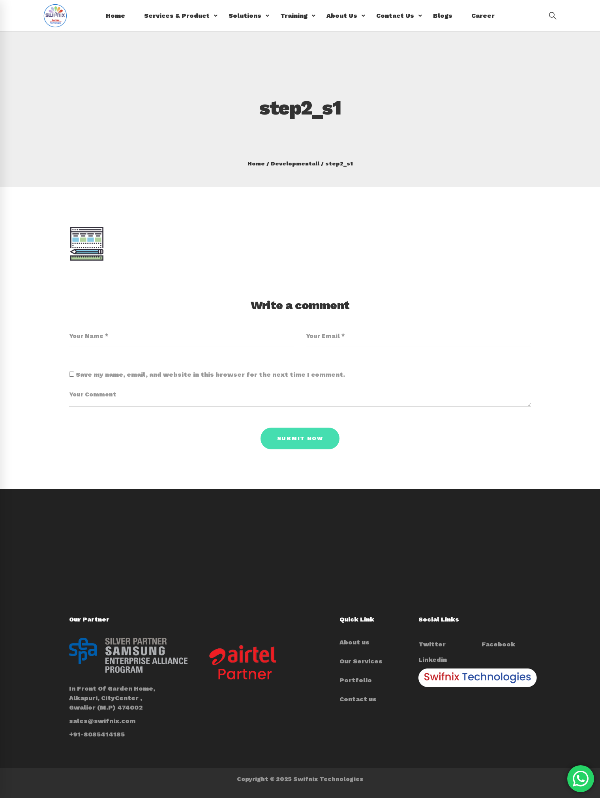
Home (256, 163)
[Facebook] (498, 644)
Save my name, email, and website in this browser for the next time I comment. (210, 374)
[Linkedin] (432, 660)
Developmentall (295, 163)
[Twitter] (432, 644)
